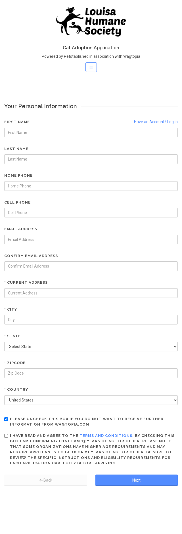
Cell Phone (17, 202)
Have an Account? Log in (156, 121)
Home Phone (18, 175)
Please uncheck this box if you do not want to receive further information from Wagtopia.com (84, 422)
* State (12, 336)
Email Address (20, 229)
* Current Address (26, 282)
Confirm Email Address (31, 256)
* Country (16, 389)
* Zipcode (15, 363)
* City (10, 309)
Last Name (16, 149)
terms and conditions (106, 435)
